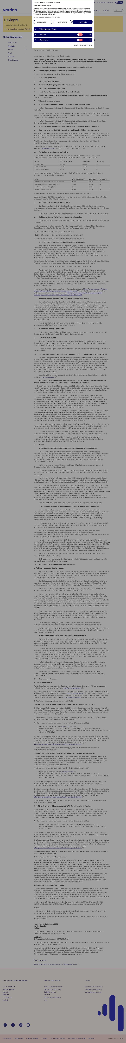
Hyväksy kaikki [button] (82, 22)
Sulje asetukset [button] (41, 22)
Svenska (44, 5)
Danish (36, 5)
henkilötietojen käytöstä (52, 17)
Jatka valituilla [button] (62, 22)
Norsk (39, 5)
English (49, 5)
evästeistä (41, 17)
